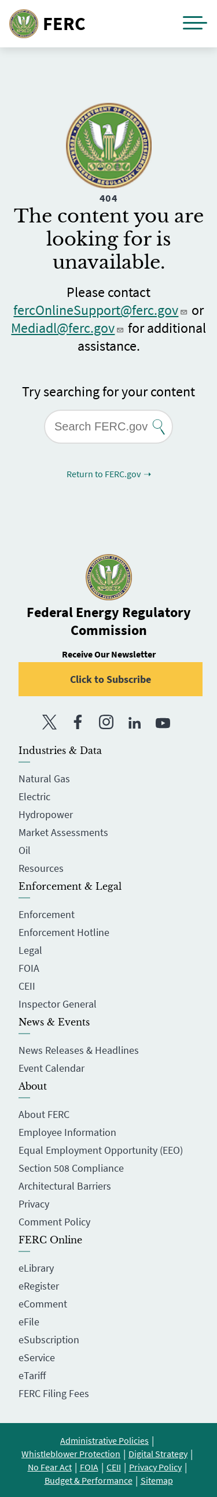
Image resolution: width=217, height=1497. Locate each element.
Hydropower (46, 814)
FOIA (29, 968)
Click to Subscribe (110, 679)
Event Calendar (51, 1068)
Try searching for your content (108, 391)
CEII (27, 986)
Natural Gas (44, 778)
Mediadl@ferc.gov (67, 328)
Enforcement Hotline (64, 932)
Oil (25, 850)
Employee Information (67, 1132)
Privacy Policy (155, 1467)
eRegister (39, 1285)
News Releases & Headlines (79, 1050)
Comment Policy (54, 1221)
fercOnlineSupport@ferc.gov (100, 310)
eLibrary (36, 1268)
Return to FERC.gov (104, 474)
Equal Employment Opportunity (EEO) (101, 1150)
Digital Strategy (157, 1453)
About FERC (44, 1114)
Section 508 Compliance (71, 1168)
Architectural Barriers (65, 1186)
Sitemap (157, 1480)
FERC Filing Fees (54, 1393)
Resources (41, 868)
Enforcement (47, 914)
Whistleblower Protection (70, 1453)
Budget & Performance (89, 1480)
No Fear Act (50, 1467)
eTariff (32, 1375)
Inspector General (58, 1004)
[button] (195, 24)
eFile (29, 1321)
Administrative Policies (104, 1440)
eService (37, 1357)
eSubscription (49, 1339)
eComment (43, 1303)
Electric (34, 796)
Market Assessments (63, 832)
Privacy (34, 1203)
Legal (30, 950)
